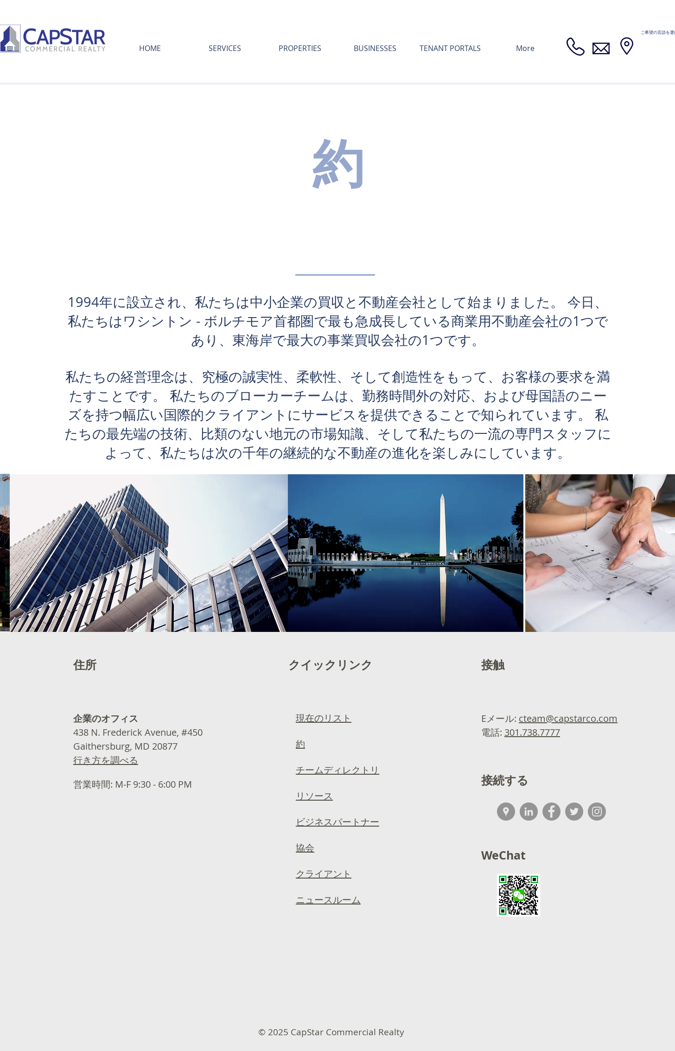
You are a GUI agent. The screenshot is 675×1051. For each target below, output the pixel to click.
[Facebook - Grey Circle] (551, 812)
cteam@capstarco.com (568, 718)
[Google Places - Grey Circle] (506, 812)
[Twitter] (574, 812)
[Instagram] (597, 812)
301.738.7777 (532, 732)
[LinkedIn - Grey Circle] (529, 812)
